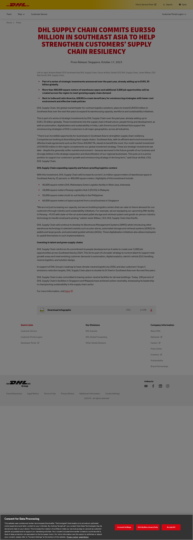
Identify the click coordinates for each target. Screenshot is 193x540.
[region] (96, 527)
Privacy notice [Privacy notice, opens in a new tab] (72, 537)
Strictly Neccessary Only (148, 527)
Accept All (171, 527)
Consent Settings (124, 527)
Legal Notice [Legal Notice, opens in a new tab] (84, 537)
